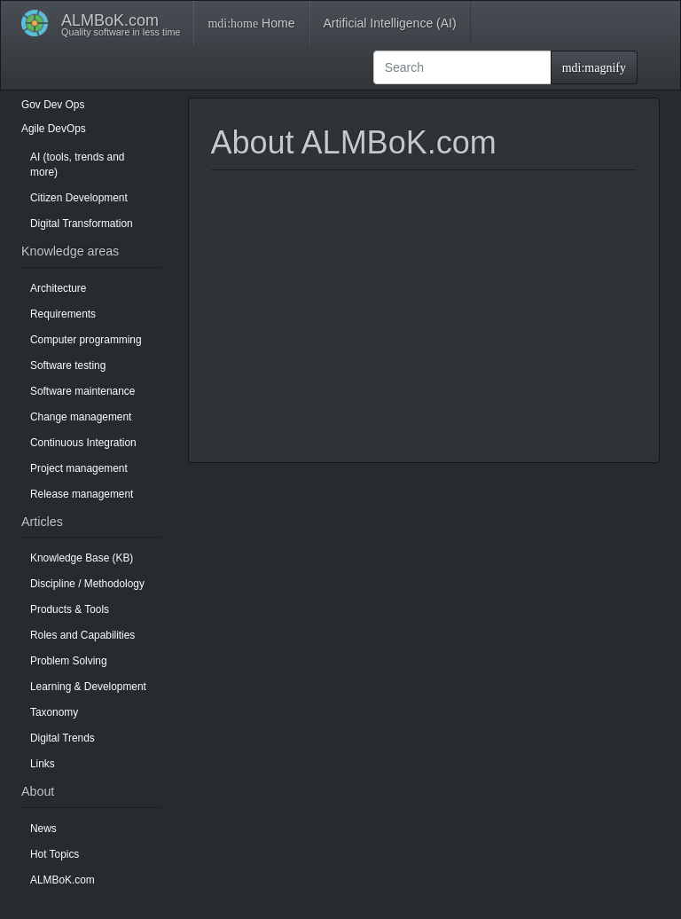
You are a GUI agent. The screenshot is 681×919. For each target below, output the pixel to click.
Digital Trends (62, 738)
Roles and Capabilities (82, 635)
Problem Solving (68, 661)
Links (42, 764)
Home (250, 23)
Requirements (63, 314)
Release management (81, 494)
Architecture (58, 288)
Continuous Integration (83, 442)
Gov (31, 104)
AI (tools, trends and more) (77, 164)
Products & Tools (69, 609)
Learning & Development (88, 686)
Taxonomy (54, 712)
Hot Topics (54, 854)
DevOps (67, 128)
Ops (75, 104)
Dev (52, 104)
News (43, 828)
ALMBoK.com (62, 880)
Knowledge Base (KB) (81, 558)
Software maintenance (82, 391)
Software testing (68, 365)
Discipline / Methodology (87, 583)
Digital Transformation (81, 223)
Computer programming (86, 340)
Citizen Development (79, 198)
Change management (80, 417)
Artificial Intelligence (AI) (389, 23)
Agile (32, 128)
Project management (79, 468)
